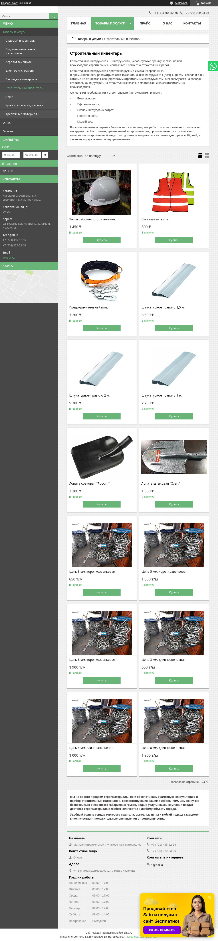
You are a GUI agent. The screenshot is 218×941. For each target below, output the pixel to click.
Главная (78, 23)
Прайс (145, 23)
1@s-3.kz (9, 258)
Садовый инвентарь (20, 40)
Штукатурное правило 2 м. (89, 395)
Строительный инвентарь (24, 88)
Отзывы (8, 131)
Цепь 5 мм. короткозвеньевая (164, 572)
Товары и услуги (14, 32)
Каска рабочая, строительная (92, 219)
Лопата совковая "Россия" (89, 484)
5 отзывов (181, 3)
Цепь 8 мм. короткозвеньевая (92, 660)
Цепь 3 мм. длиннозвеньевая (163, 660)
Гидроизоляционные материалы (20, 51)
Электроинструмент (20, 71)
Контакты (192, 23)
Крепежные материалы (22, 114)
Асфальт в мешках (19, 62)
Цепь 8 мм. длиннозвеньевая (163, 748)
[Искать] (53, 16)
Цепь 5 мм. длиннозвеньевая (91, 748)
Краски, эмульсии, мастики (24, 105)
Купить (102, 240)
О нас (6, 123)
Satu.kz (127, 932)
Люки (9, 97)
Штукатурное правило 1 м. (161, 395)
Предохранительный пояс (88, 307)
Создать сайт (9, 3)
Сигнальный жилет (155, 219)
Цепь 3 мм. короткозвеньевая (92, 572)
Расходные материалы (22, 79)
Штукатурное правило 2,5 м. (163, 307)
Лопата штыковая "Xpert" (160, 484)
